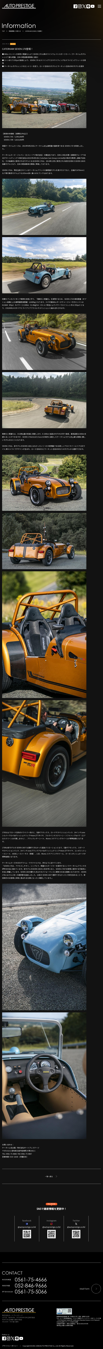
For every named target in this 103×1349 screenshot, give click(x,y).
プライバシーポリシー (10, 1346)
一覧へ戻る (49, 1176)
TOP (3, 31)
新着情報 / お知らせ (15, 31)
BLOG (13, 44)
